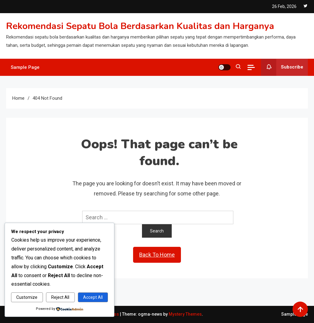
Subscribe (282, 67)
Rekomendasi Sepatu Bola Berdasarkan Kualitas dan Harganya (140, 26)
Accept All (93, 297)
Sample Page (25, 67)
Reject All (60, 297)
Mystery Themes (185, 314)
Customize (26, 297)
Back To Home (157, 254)
